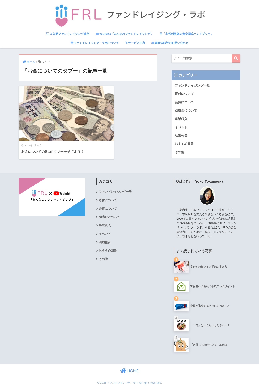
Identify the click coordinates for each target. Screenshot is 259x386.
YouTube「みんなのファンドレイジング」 (124, 33)
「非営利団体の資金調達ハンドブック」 (186, 33)
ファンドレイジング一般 (192, 85)
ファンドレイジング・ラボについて (95, 42)
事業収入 (181, 119)
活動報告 (181, 136)
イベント (181, 127)
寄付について (184, 94)
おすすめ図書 (184, 144)
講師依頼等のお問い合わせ (169, 42)
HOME (129, 370)
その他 (179, 152)
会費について (184, 102)
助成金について (186, 110)
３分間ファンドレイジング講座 (67, 33)
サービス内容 (135, 42)
